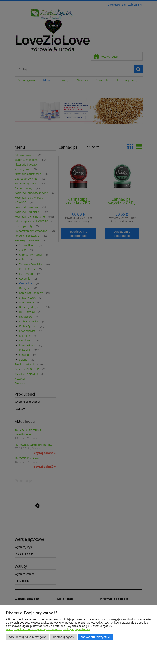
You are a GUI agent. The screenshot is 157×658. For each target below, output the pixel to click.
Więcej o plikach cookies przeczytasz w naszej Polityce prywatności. (48, 629)
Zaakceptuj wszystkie (95, 637)
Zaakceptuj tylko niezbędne (28, 637)
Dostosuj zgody (63, 637)
